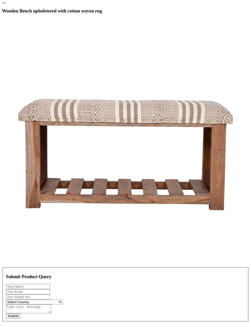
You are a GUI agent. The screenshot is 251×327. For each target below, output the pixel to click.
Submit (13, 317)
